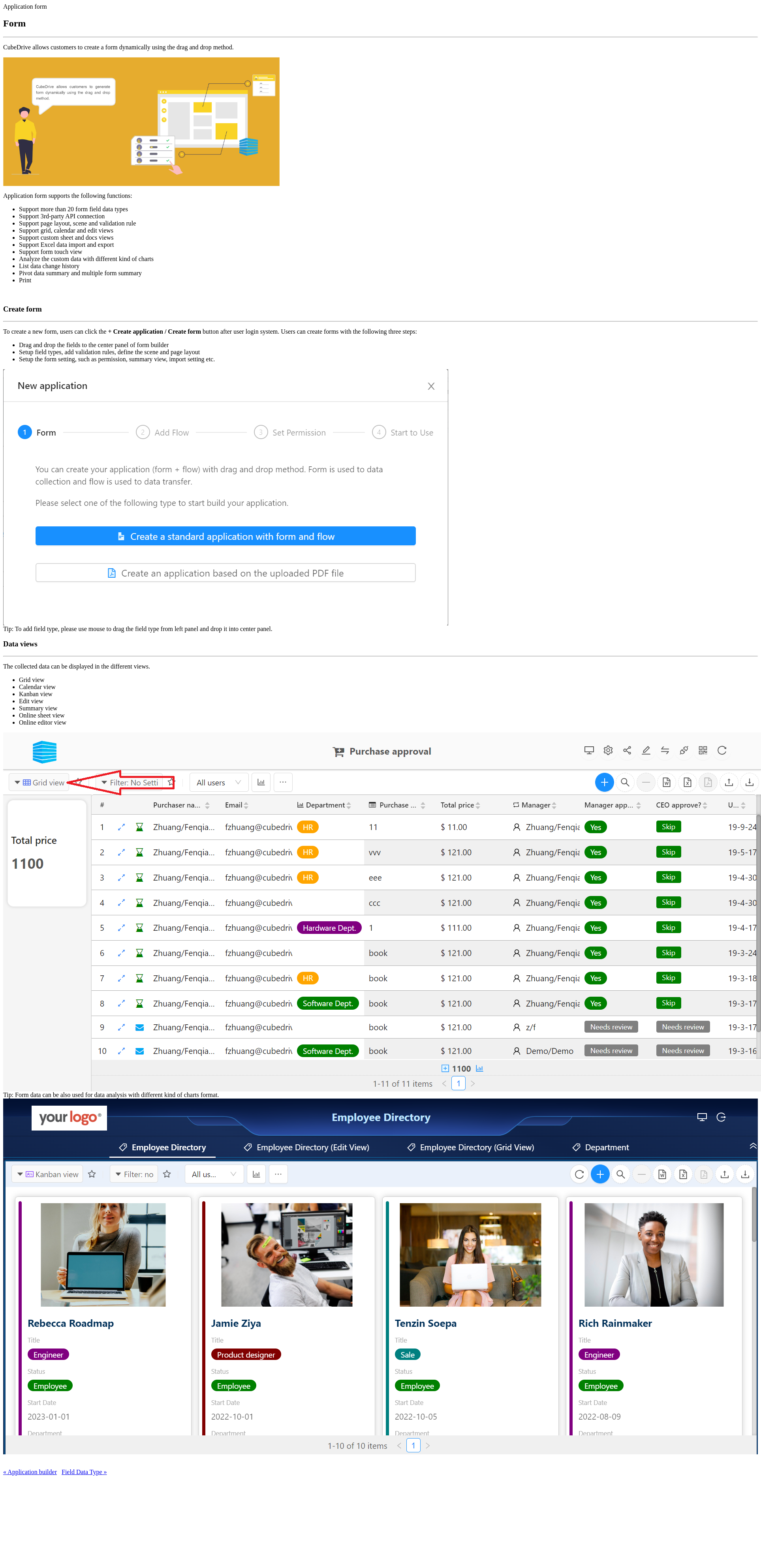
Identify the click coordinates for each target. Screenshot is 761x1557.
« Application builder (30, 1472)
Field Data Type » (84, 1472)
